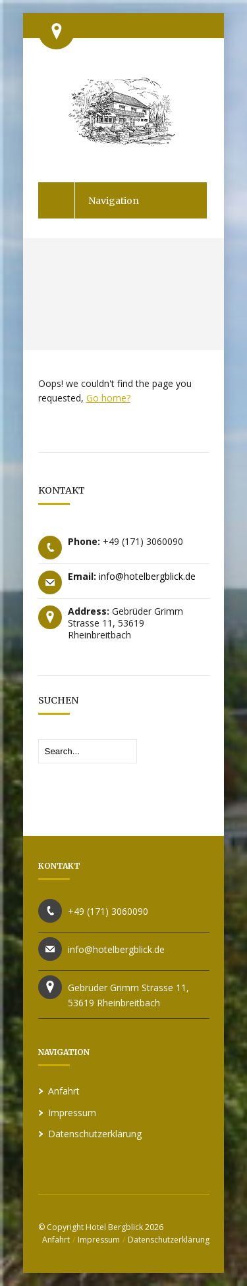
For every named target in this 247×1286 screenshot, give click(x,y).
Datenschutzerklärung (95, 1133)
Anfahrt (64, 1091)
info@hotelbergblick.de (147, 576)
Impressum (72, 1112)
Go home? (108, 398)
